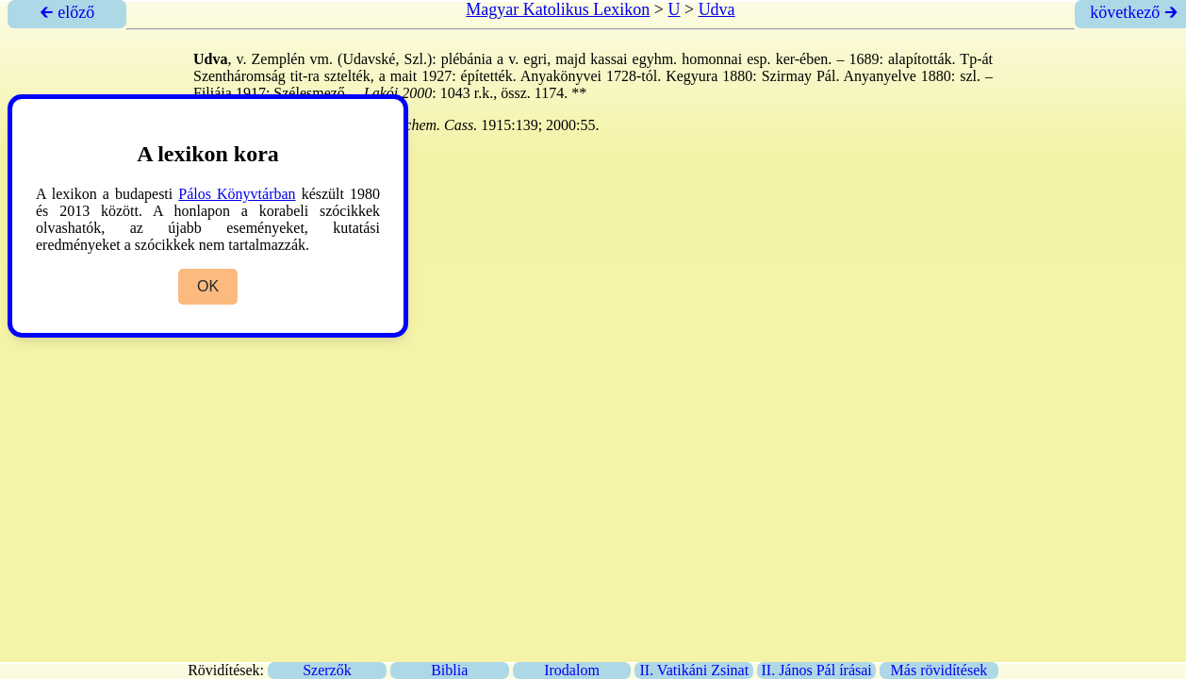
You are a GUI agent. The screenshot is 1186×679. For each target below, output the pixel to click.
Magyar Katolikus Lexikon (558, 9)
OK (208, 286)
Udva (717, 9)
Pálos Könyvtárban (236, 194)
